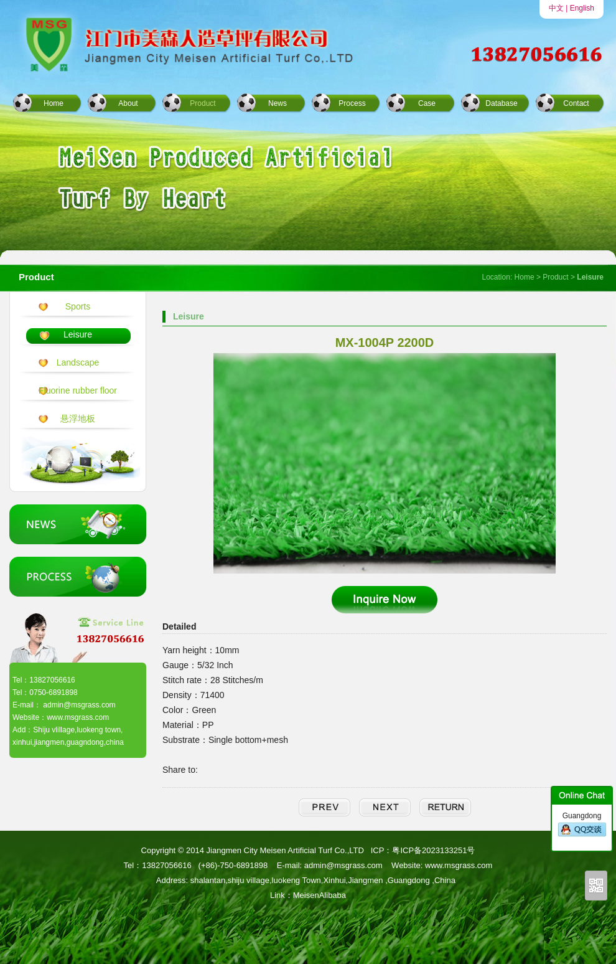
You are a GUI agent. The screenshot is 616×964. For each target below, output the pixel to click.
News (277, 103)
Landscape (78, 362)
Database (501, 103)
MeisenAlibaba (319, 895)
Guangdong (582, 824)
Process (351, 103)
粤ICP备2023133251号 (433, 850)
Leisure (77, 334)
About (128, 103)
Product (202, 103)
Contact (576, 103)
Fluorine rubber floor (78, 390)
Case (427, 103)
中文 (556, 8)
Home (53, 103)
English (582, 8)
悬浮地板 (77, 418)
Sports (77, 306)
